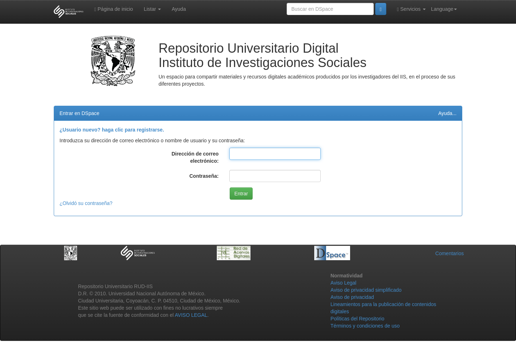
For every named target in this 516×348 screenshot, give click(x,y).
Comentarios (449, 253)
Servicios (411, 9)
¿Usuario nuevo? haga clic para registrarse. (111, 130)
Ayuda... (447, 113)
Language (444, 9)
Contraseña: (204, 176)
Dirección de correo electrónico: (195, 157)
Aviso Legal (343, 283)
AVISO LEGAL (191, 315)
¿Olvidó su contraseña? (86, 203)
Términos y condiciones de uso (365, 326)
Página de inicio (113, 9)
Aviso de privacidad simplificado (365, 290)
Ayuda (179, 9)
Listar (152, 9)
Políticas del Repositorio (357, 318)
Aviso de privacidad (352, 297)
